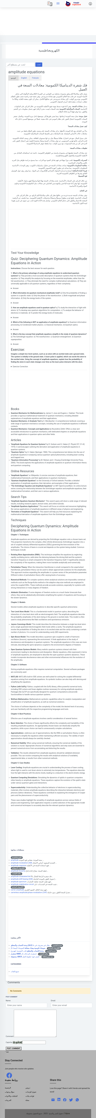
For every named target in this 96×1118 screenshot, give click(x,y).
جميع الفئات (15, 971)
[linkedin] (58, 1099)
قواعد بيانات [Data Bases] (30, 1096)
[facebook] (9, 1075)
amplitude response (18, 865)
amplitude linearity (18, 871)
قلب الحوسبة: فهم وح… (28, 951)
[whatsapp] (77, 1100)
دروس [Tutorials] (28, 1088)
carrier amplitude (17, 890)
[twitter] (71, 1100)
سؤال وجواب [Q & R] (9, 1092)
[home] (74, 3)
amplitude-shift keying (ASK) (22, 879)
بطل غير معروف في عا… (31, 945)
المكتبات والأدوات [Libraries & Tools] (11, 1096)
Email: (53, 1001)
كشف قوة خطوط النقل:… (26, 957)
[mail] (53, 1100)
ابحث (39, 64)
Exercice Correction (20, 367)
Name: (8, 1001)
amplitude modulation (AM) (21, 863)
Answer (16, 288)
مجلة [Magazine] (27, 1100)
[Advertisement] (48, 17)
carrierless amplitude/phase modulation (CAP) (29, 892)
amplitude (15, 860)
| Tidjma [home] (67, 1113)
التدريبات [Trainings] (8, 1100)
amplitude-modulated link (21, 876)
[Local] (49, 3)
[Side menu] (58, 3)
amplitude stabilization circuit (22, 884)
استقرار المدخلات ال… (24, 954)
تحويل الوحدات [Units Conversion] (31, 1092)
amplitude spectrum (18, 882)
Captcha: (9, 1042)
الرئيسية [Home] (8, 1088)
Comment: (10, 1036)
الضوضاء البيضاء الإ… (28, 948)
